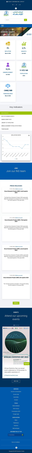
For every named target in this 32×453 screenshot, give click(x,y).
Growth (23, 51)
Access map (16, 394)
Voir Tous (16, 381)
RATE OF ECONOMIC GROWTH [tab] (7, 116)
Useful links (16, 397)
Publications (16, 422)
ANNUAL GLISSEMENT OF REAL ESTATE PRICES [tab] (11, 125)
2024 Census (16, 408)
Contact (22, 1)
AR (20, 4)
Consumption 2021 (16, 411)
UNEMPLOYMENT (8, 72)
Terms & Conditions (16, 442)
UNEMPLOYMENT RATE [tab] (6, 119)
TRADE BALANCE (8, 93)
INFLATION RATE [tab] (4, 113)
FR (16, 4)
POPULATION (24, 73)
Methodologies (16, 428)
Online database (16, 405)
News (16, 420)
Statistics (16, 425)
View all (16, 303)
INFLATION (8, 51)
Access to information (13, 1)
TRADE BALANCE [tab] (5, 129)
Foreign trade (16, 414)
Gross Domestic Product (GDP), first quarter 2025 (16, 277)
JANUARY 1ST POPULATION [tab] (7, 122)
